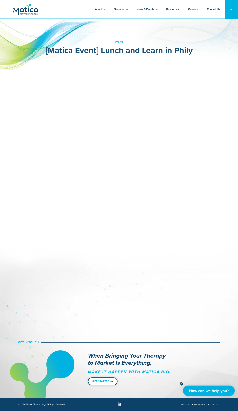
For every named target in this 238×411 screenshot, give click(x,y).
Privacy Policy (198, 404)
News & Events (145, 9)
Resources (172, 9)
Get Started (102, 381)
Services (119, 9)
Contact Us (213, 9)
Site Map (184, 404)
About (98, 9)
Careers (193, 9)
